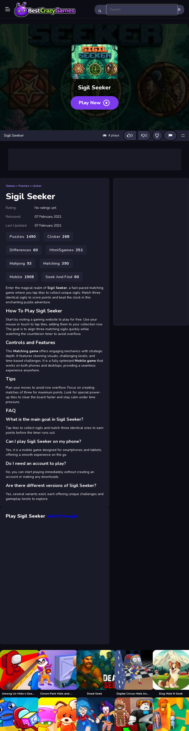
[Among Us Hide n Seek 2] (18, 673)
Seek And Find (62, 277)
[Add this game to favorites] (157, 135)
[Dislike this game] (144, 135)
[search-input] (142, 9)
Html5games (66, 250)
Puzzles (23, 186)
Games (10, 186)
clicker (37, 186)
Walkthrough (62, 516)
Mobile (22, 277)
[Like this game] (130, 135)
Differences (24, 250)
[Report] (170, 135)
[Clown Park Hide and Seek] (56, 673)
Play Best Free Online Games (44, 9)
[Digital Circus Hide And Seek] (133, 673)
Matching (56, 263)
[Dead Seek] (94, 673)
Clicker (58, 237)
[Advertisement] (94, 159)
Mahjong (21, 263)
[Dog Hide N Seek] (171, 673)
